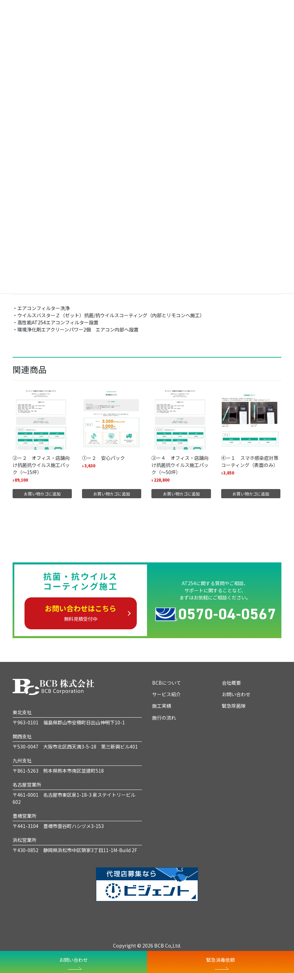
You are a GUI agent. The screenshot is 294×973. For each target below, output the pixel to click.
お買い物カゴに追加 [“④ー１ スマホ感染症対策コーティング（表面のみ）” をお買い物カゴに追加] (250, 494)
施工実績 (161, 705)
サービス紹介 (166, 694)
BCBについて (166, 682)
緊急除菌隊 (234, 705)
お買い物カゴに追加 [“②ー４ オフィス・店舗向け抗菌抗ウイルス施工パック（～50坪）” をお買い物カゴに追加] (181, 494)
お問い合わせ (236, 694)
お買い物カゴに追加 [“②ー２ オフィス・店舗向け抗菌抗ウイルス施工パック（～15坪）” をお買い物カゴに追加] (42, 494)
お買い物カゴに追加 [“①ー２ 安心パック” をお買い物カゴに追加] (111, 494)
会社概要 (231, 682)
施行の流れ (164, 717)
